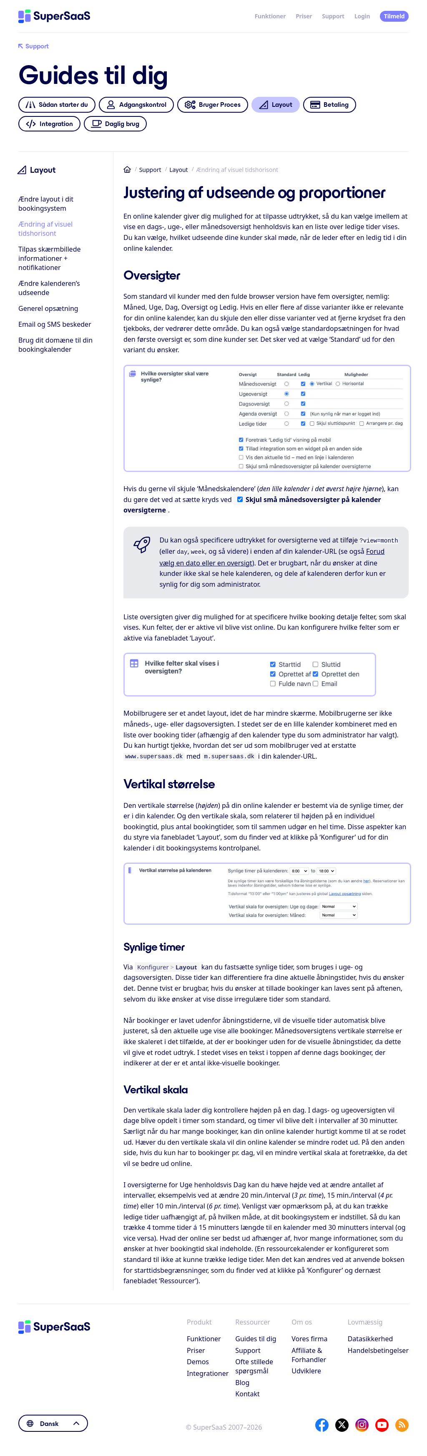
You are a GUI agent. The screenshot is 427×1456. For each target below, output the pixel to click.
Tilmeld (394, 16)
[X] (342, 1422)
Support (333, 16)
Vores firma (309, 1336)
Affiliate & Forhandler (308, 1352)
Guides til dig (255, 1336)
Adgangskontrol (136, 105)
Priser (304, 16)
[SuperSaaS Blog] (402, 1422)
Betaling (329, 105)
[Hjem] (54, 16)
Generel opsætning (48, 308)
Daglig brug (115, 123)
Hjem (127, 169)
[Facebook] (322, 1422)
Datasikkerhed (370, 1336)
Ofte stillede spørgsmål (254, 1364)
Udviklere (306, 1368)
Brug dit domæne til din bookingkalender (55, 345)
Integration (49, 123)
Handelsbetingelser (378, 1348)
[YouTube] (382, 1422)
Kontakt (247, 1391)
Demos (198, 1359)
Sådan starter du (56, 105)
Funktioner (270, 16)
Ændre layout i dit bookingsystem (45, 203)
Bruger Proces (212, 105)
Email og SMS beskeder (54, 324)
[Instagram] (362, 1422)
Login (362, 16)
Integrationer (208, 1370)
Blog (242, 1380)
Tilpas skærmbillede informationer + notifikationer (49, 258)
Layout (178, 170)
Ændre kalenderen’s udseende (49, 288)
